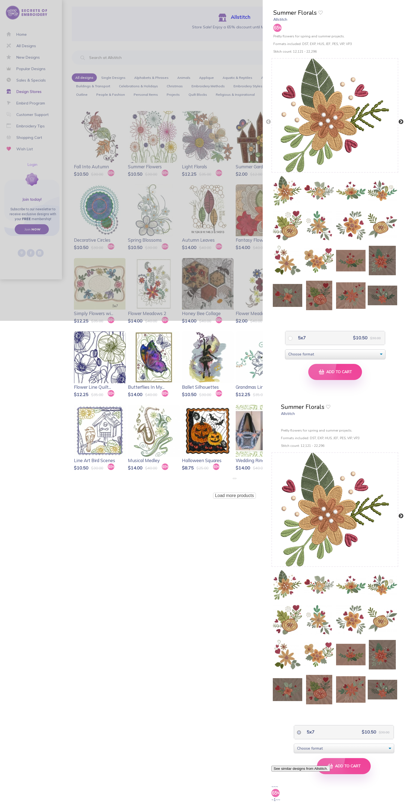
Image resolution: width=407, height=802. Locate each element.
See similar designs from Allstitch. (301, 769)
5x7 (301, 337)
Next (401, 122)
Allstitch (280, 19)
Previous (268, 122)
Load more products (234, 495)
